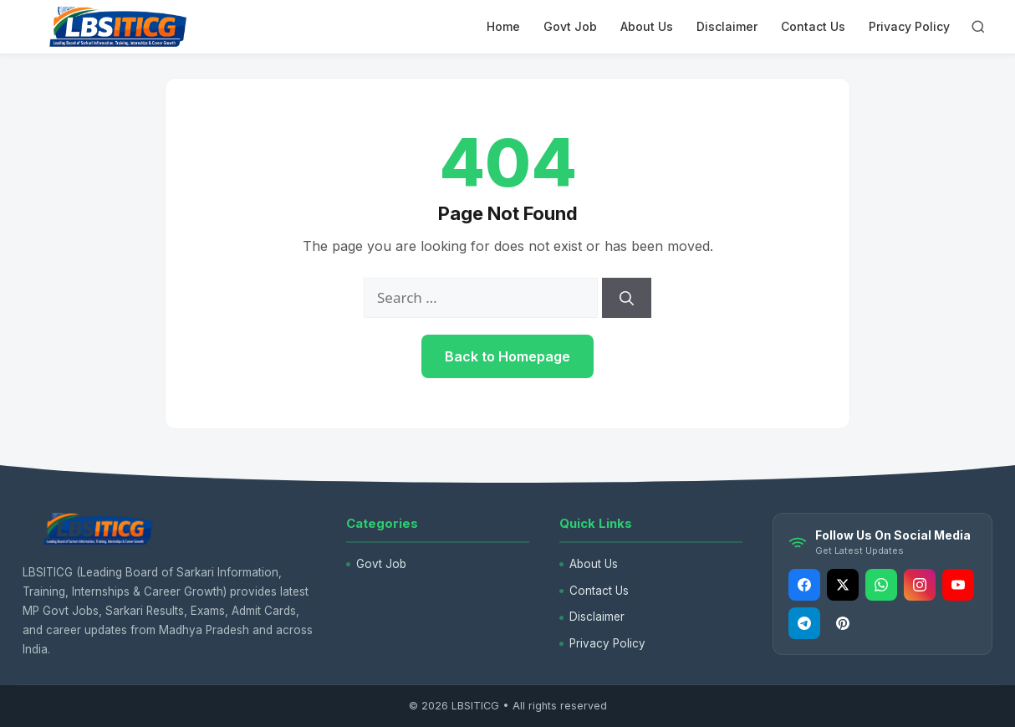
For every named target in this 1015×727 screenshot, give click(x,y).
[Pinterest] (843, 623)
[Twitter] (843, 585)
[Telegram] (804, 623)
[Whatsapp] (881, 585)
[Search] (626, 298)
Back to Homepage (507, 356)
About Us (646, 26)
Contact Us (813, 26)
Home (503, 26)
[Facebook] (804, 585)
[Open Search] (978, 27)
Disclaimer (726, 26)
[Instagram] (920, 585)
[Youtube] (958, 585)
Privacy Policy (909, 26)
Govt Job (570, 26)
